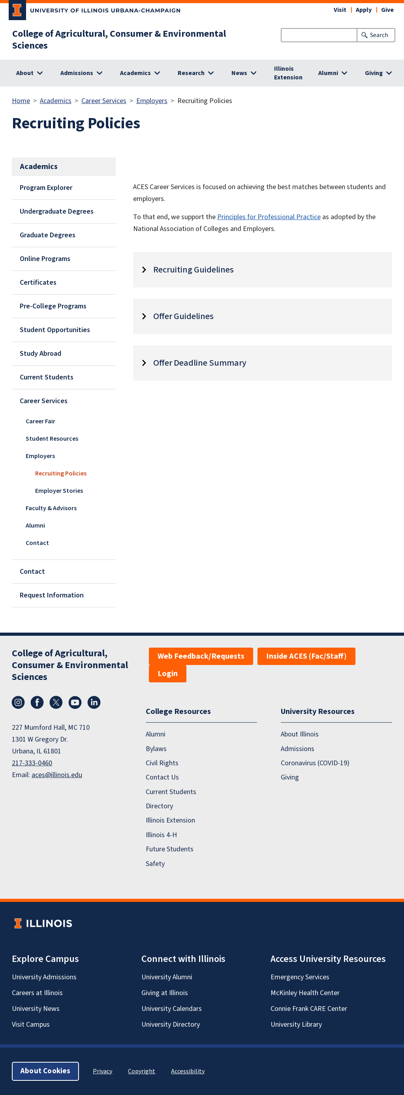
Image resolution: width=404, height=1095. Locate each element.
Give (387, 10)
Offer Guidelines (183, 316)
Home (21, 101)
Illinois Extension (288, 73)
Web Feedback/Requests (201, 656)
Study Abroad (40, 354)
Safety (155, 864)
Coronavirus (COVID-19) (315, 763)
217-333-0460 (32, 763)
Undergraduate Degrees (57, 211)
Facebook (37, 702)
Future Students (170, 849)
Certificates (38, 282)
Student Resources (52, 438)
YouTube (75, 702)
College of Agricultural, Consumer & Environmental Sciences (119, 40)
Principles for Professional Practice (269, 217)
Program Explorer (46, 188)
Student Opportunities (55, 330)
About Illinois (300, 734)
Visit (340, 10)
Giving (290, 777)
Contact (37, 543)
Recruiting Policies (60, 473)
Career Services (103, 101)
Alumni (35, 525)
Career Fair (40, 421)
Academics (55, 101)
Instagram (18, 702)
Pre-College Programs (53, 306)
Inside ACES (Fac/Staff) (306, 656)
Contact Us (162, 777)
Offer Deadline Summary (199, 363)
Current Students (46, 377)
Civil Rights (162, 763)
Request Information (52, 595)
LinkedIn (94, 702)
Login (168, 673)
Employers (151, 101)
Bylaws (156, 749)
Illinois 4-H (161, 835)
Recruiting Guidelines (193, 269)
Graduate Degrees (47, 235)
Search (379, 35)
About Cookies (45, 1071)
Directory (159, 806)
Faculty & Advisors (51, 508)
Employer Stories (59, 490)
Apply (364, 10)
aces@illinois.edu (57, 775)
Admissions (297, 749)
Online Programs (45, 259)
